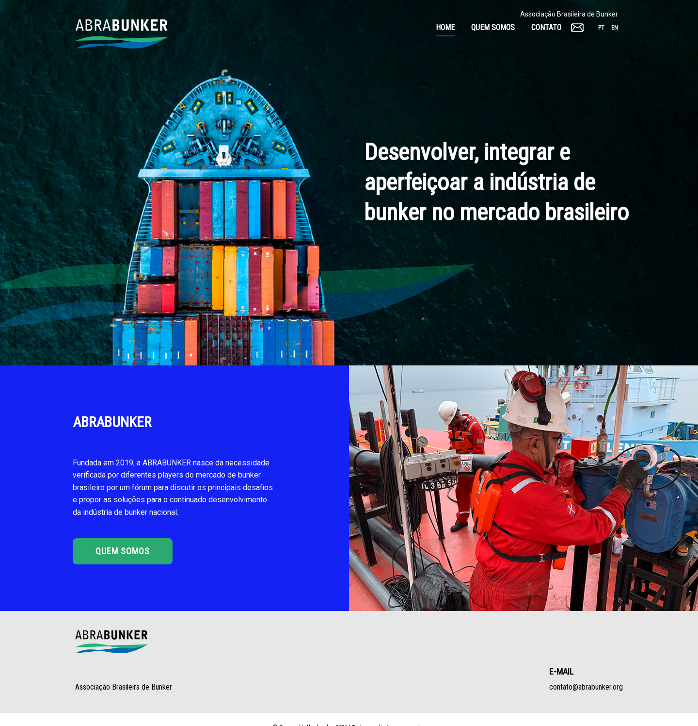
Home (445, 27)
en (614, 27)
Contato (546, 27)
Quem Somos (122, 551)
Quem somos (493, 27)
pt (601, 27)
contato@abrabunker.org (586, 687)
